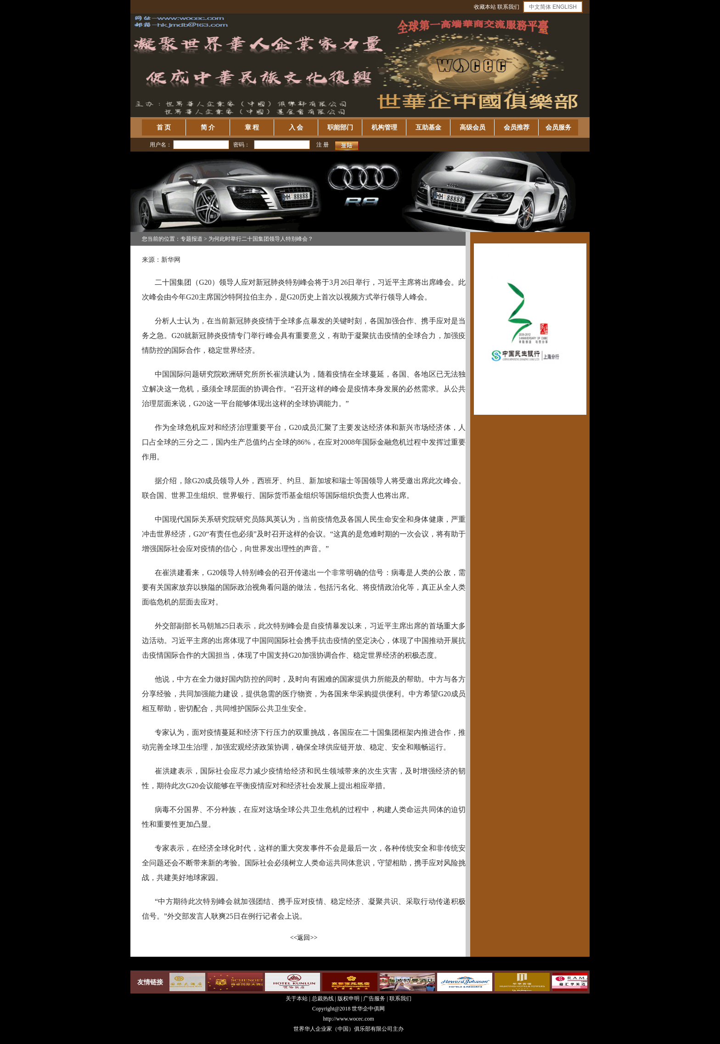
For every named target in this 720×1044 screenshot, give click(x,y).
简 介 (208, 127)
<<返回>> (304, 937)
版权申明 (349, 998)
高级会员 (472, 127)
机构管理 (384, 127)
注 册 (322, 144)
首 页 (164, 127)
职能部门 (340, 127)
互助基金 (428, 127)
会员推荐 (516, 127)
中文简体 (540, 7)
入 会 (296, 127)
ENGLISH (564, 7)
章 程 (252, 127)
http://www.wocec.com (348, 1019)
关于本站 (297, 998)
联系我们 (508, 7)
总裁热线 (323, 998)
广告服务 (374, 998)
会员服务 (558, 127)
